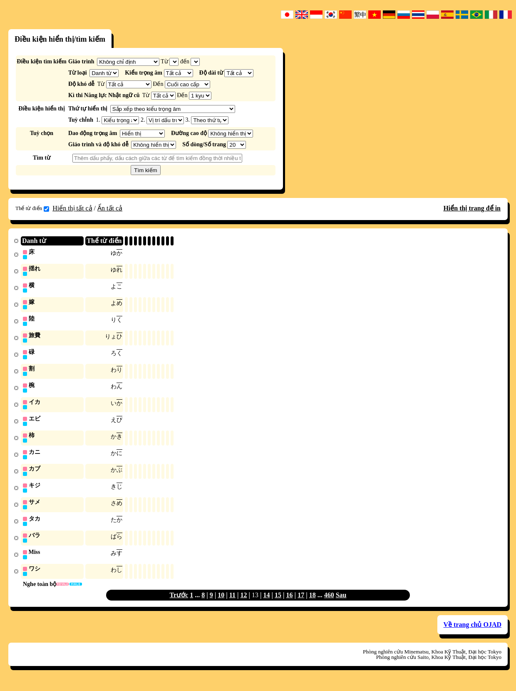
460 (329, 603)
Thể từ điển (32, 208)
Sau (341, 603)
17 (301, 603)
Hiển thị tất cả (72, 208)
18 (312, 603)
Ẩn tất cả (109, 208)
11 (232, 603)
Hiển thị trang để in (472, 208)
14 (266, 603)
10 (221, 603)
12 (243, 603)
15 (278, 603)
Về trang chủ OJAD (472, 632)
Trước (179, 603)
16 (289, 603)
